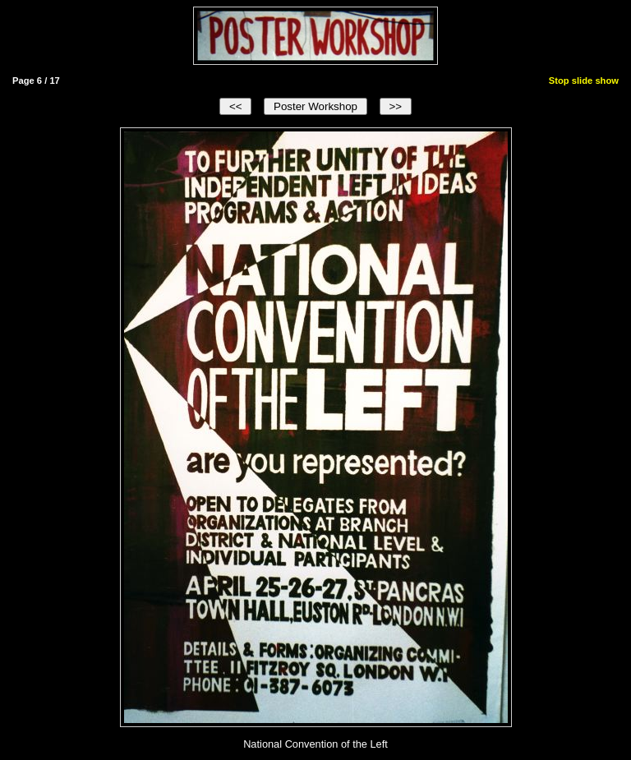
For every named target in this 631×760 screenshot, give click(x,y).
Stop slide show (584, 80)
